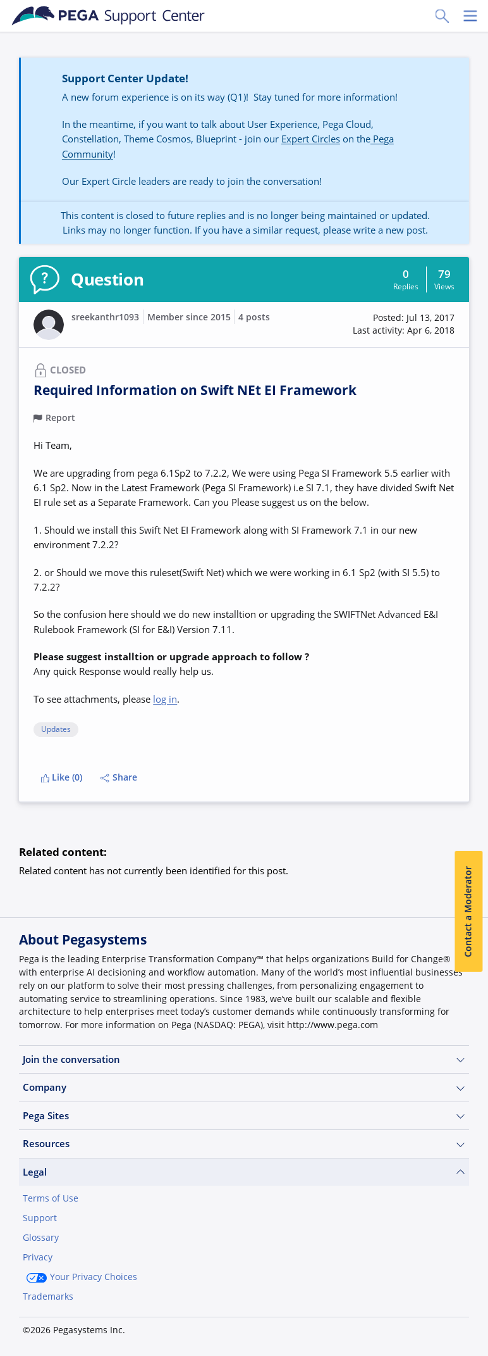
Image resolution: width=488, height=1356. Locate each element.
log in (165, 699)
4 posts (254, 317)
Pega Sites (244, 1115)
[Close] (470, 1310)
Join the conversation (244, 1059)
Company (244, 1087)
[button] (403, 324)
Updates (56, 729)
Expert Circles (310, 138)
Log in (440, 1325)
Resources (244, 1143)
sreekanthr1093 (105, 317)
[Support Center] (108, 16)
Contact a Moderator (468, 911)
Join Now (374, 1325)
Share (119, 777)
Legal (244, 1172)
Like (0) (62, 777)
